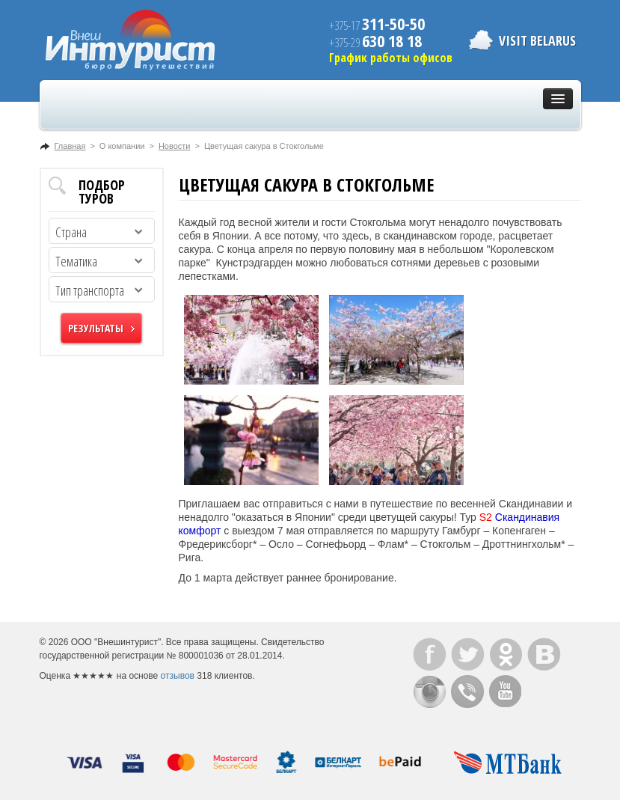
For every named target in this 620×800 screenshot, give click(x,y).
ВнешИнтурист (130, 40)
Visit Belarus (537, 40)
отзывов (177, 676)
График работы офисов (390, 57)
